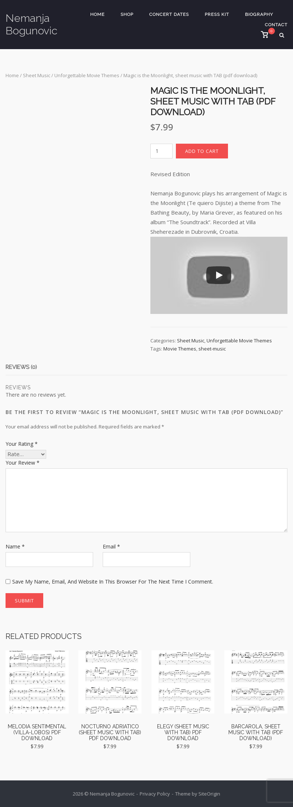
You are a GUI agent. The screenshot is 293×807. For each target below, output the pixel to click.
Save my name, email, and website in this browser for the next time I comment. (112, 581)
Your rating (22, 443)
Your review (23, 462)
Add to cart (202, 151)
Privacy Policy (155, 793)
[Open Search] (284, 36)
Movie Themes (179, 348)
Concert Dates (169, 14)
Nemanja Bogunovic (31, 24)
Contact (276, 24)
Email (111, 546)
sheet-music (212, 348)
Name (15, 546)
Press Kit (217, 14)
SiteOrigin (209, 793)
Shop (126, 14)
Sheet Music (36, 75)
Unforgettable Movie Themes (86, 75)
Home (97, 14)
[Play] (218, 275)
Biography (259, 14)
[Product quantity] (161, 151)
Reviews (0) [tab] (22, 367)
